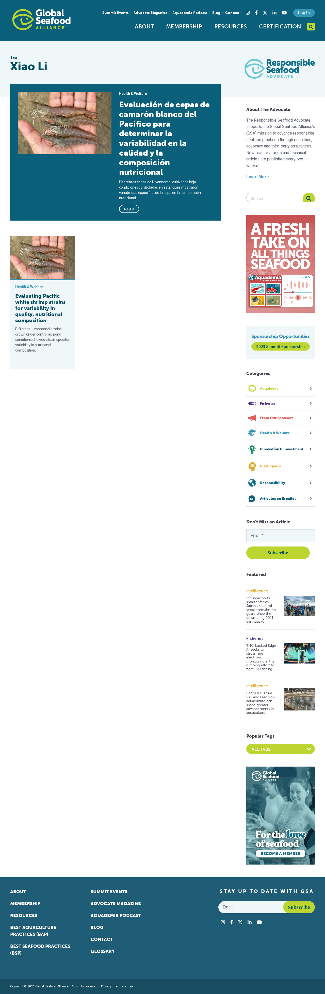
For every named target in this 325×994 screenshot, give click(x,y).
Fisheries (255, 638)
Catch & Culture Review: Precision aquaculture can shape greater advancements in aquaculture (260, 703)
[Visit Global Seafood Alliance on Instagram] (247, 12)
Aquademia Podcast (189, 13)
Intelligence (257, 591)
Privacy (106, 986)
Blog (216, 13)
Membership (184, 26)
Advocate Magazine (150, 13)
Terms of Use (123, 986)
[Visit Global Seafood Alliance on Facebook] (256, 12)
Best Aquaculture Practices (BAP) (33, 931)
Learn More (257, 176)
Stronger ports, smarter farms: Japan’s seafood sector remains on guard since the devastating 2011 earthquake (261, 610)
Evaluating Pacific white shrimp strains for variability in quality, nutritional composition (40, 308)
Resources (230, 26)
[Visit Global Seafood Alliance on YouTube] (284, 12)
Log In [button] (304, 12)
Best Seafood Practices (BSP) (40, 949)
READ (129, 209)
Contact (232, 13)
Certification (280, 26)
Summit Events (115, 13)
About (144, 26)
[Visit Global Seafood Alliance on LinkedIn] (274, 12)
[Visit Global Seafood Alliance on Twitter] (265, 12)
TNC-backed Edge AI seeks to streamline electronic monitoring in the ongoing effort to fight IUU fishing (261, 657)
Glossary (103, 951)
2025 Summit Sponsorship (280, 346)
